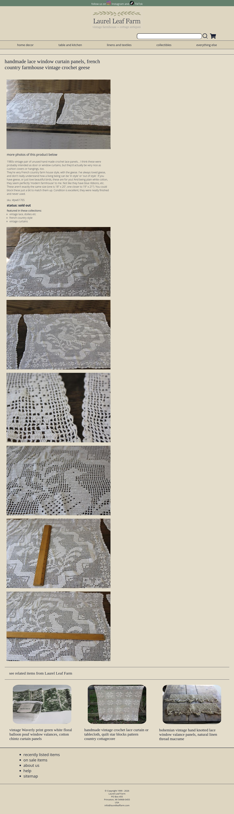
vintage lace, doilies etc (22, 214)
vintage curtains (18, 221)
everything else (206, 45)
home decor (25, 45)
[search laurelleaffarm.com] (206, 36)
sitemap (30, 776)
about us (31, 765)
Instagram (118, 4)
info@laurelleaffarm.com (117, 805)
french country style (20, 218)
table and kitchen (70, 45)
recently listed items (41, 754)
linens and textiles (119, 45)
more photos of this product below (32, 154)
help (27, 770)
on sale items (35, 760)
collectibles (163, 45)
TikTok (139, 4)
